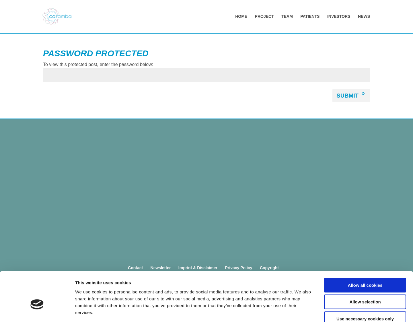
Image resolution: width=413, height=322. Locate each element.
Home (241, 16)
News (364, 16)
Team (287, 16)
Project (264, 16)
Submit (347, 95)
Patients (310, 16)
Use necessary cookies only (365, 285)
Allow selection (365, 268)
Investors (338, 16)
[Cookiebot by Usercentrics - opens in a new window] (37, 311)
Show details (301, 310)
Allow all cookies (365, 251)
